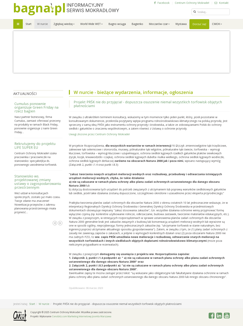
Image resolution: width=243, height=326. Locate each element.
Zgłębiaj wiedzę (64, 24)
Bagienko (137, 24)
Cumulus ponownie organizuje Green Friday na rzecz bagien (36, 107)
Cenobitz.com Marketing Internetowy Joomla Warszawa (81, 316)
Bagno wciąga (117, 24)
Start (29, 24)
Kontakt (222, 3)
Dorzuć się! (199, 24)
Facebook (162, 3)
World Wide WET (91, 24)
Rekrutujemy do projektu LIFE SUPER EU (35, 145)
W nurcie (42, 24)
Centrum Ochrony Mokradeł (192, 3)
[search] (211, 12)
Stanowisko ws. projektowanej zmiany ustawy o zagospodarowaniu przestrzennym (37, 182)
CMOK (217, 24)
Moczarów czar (159, 24)
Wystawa (181, 24)
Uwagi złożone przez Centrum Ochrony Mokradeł (99, 134)
